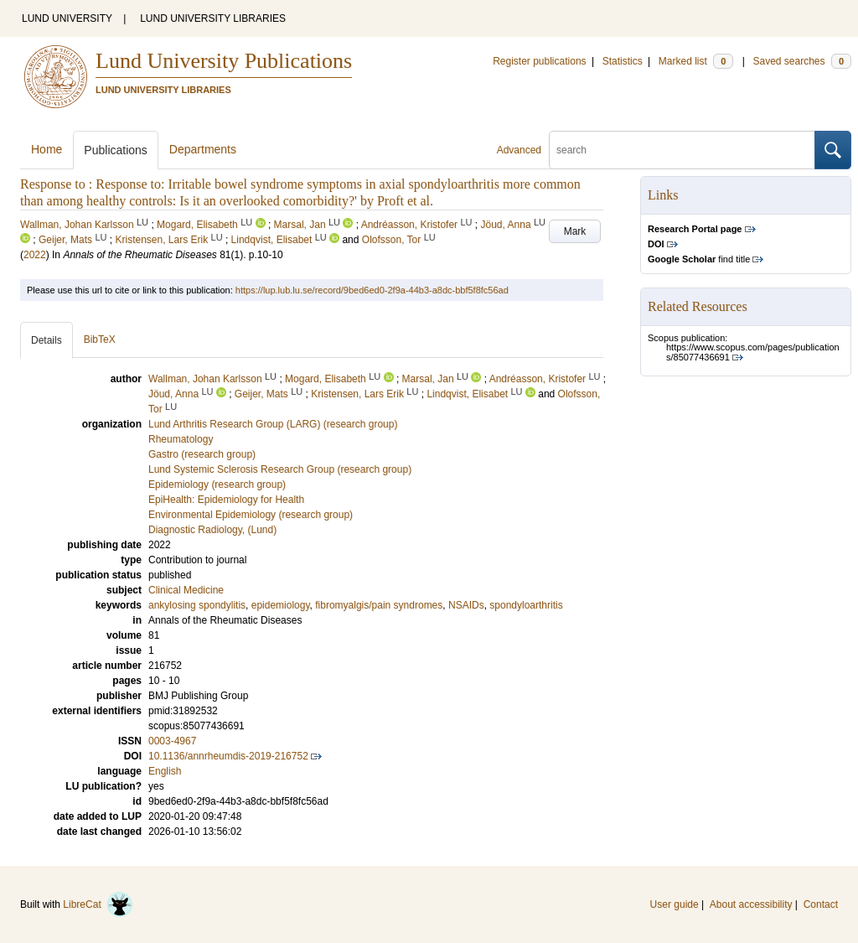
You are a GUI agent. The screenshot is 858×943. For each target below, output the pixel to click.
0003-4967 (172, 741)
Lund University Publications (224, 61)
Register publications (539, 61)
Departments (202, 149)
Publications (115, 150)
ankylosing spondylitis (197, 605)
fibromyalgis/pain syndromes (378, 605)
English (164, 771)
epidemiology (280, 605)
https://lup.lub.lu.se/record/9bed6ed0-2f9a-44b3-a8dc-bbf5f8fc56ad (372, 290)
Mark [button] (575, 231)
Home (46, 149)
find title (699, 259)
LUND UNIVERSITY (67, 18)
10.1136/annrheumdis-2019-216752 (228, 756)
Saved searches (801, 61)
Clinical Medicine (186, 590)
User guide (674, 904)
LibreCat (98, 904)
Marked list (696, 61)
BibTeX (100, 339)
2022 (34, 255)
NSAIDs (466, 605)
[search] (682, 150)
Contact (821, 904)
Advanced (519, 150)
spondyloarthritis (525, 605)
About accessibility (751, 904)
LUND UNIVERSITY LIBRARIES (213, 18)
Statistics (622, 61)
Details (46, 340)
